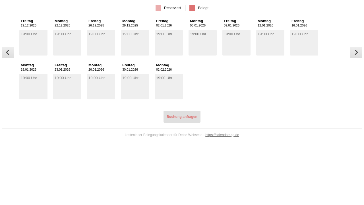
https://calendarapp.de (222, 135)
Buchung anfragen (182, 117)
